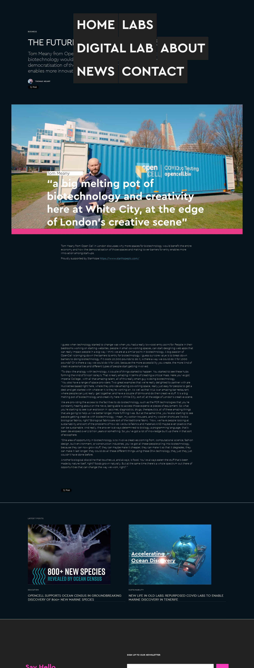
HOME (96, 25)
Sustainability (136, 590)
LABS (137, 25)
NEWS (96, 71)
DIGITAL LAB (115, 48)
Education (33, 590)
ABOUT (182, 48)
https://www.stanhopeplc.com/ (119, 258)
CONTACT (153, 71)
